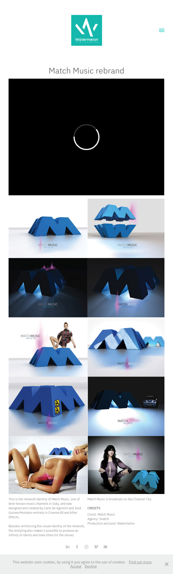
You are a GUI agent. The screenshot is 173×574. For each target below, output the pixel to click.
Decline (91, 566)
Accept (76, 566)
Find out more (140, 561)
